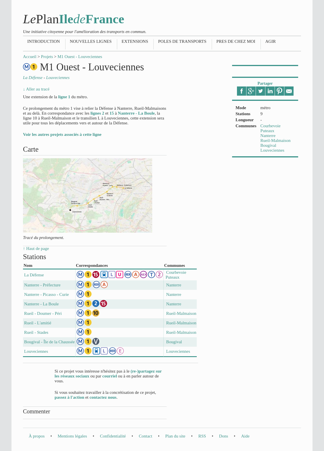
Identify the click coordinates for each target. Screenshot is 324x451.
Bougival (268, 145)
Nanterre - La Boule (136, 113)
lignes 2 (97, 113)
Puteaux (267, 130)
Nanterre (268, 135)
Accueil (29, 56)
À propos (37, 436)
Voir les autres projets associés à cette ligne (62, 134)
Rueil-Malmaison (276, 140)
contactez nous (103, 397)
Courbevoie (271, 126)
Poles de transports (182, 41)
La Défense (34, 275)
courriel (109, 376)
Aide (245, 436)
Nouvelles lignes (90, 41)
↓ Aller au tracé (36, 89)
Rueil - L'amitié (37, 323)
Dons (223, 436)
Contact (145, 436)
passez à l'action (69, 397)
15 (111, 113)
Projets (47, 56)
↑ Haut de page (36, 248)
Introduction (43, 41)
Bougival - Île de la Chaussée (49, 342)
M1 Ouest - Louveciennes (79, 56)
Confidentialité (113, 436)
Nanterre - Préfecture (42, 285)
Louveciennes (272, 150)
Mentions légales (72, 436)
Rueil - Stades (36, 332)
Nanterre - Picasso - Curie (46, 294)
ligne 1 (64, 97)
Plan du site (175, 436)
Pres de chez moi (235, 41)
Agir (270, 41)
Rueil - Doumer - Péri (43, 313)
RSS (202, 436)
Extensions (135, 41)
